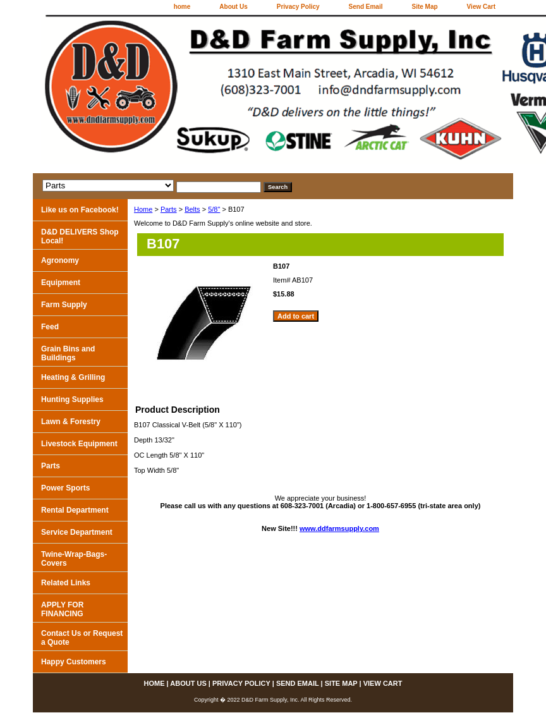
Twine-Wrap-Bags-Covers (74, 559)
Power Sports (65, 488)
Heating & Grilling (73, 377)
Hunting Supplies (72, 399)
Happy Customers (73, 661)
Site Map (424, 6)
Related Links (65, 582)
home (182, 6)
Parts (169, 209)
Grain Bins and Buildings (68, 353)
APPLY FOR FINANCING (62, 609)
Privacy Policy (298, 6)
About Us (233, 6)
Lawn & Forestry (70, 421)
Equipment (60, 282)
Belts (192, 209)
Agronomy (60, 260)
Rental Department (75, 510)
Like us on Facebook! (80, 209)
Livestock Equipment (79, 443)
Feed (50, 326)
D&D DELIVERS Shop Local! (80, 236)
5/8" (214, 209)
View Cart (481, 6)
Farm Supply (64, 304)
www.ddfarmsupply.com (339, 528)
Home (143, 209)
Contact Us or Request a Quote (82, 638)
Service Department (76, 532)
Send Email (366, 6)
